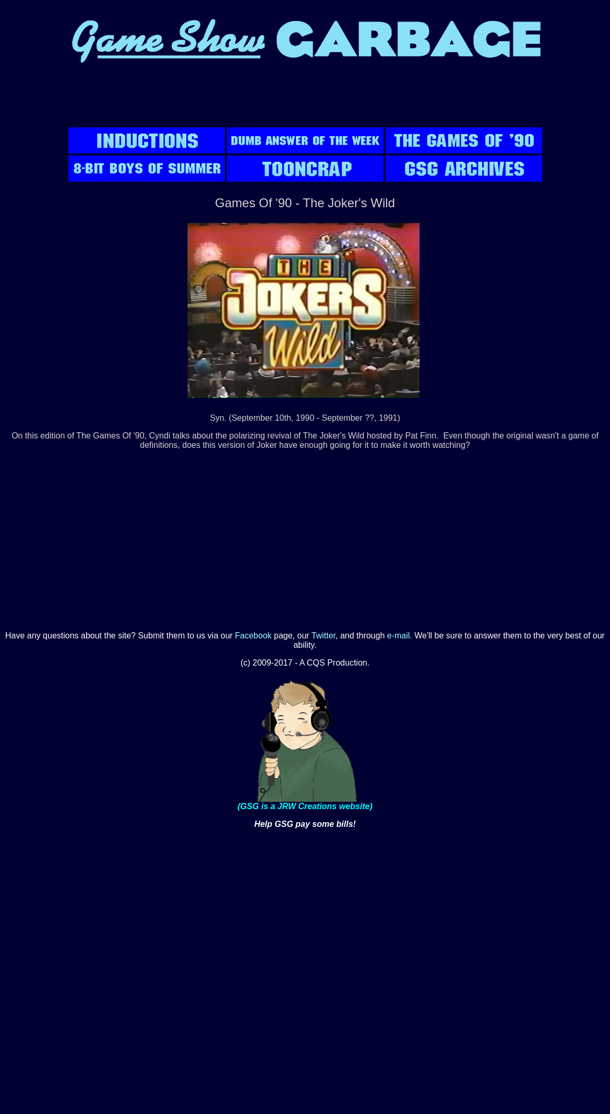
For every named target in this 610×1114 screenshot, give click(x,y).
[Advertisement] (305, 101)
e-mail (398, 635)
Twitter (324, 635)
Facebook (253, 635)
